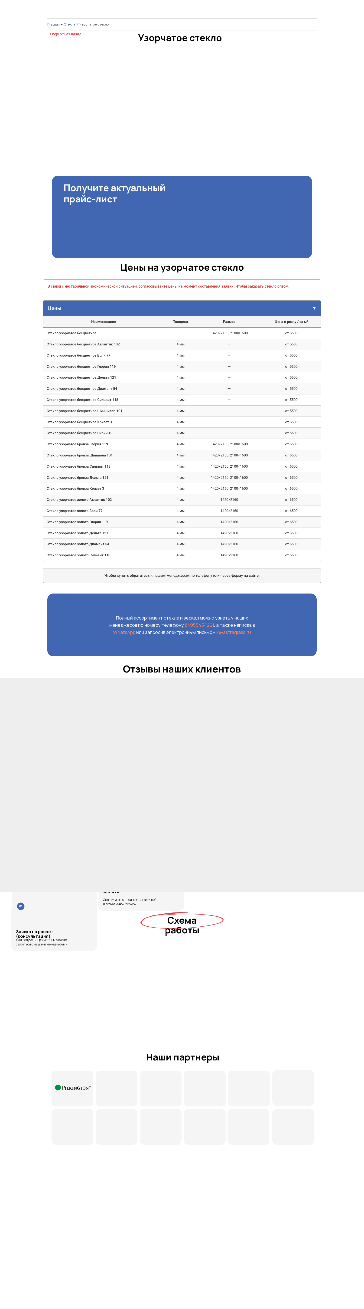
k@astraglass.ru (233, 632)
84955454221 (199, 625)
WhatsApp (124, 632)
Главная (53, 24)
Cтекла (69, 24)
